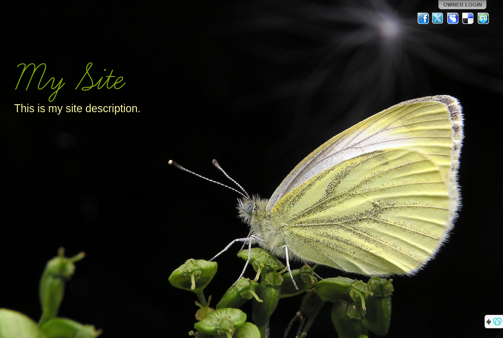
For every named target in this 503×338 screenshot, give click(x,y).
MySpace (453, 18)
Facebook (423, 18)
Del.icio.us (468, 18)
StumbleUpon (483, 18)
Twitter (438, 18)
